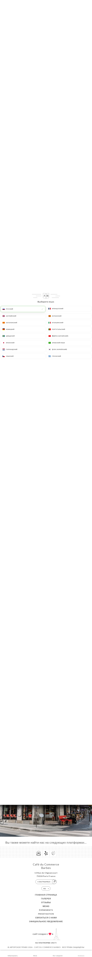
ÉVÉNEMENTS (46, 910)
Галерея (46, 898)
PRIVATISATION (46, 914)
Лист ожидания (58, 953)
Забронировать (13, 953)
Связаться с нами (46, 917)
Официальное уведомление (46, 921)
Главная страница (46, 895)
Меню (46, 906)
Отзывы (46, 902)
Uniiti (54, 943)
